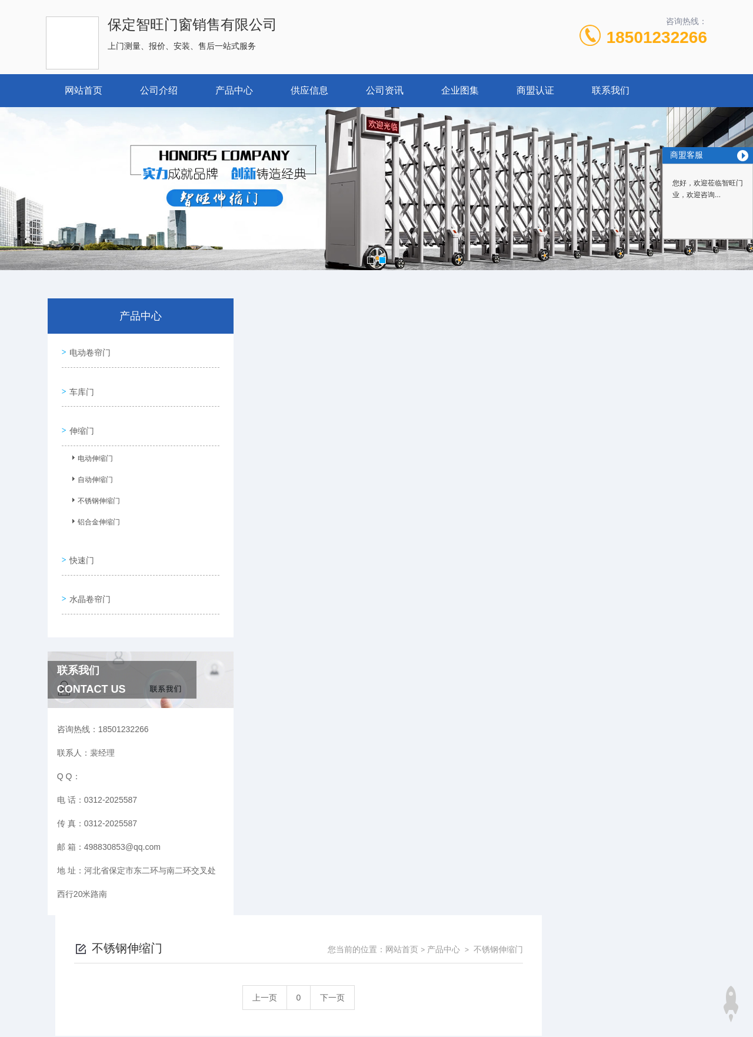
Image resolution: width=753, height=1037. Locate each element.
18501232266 (657, 37)
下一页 (497, 380)
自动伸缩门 (90, 469)
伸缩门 (79, 417)
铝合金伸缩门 (93, 511)
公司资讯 (385, 90)
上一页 (430, 380)
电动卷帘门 (87, 350)
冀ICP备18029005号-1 (459, 954)
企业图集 (460, 90)
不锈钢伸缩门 (93, 490)
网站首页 (83, 90)
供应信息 (309, 90)
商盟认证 (535, 90)
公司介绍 (159, 90)
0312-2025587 (279, 935)
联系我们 (610, 90)
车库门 (79, 383)
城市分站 (55, 1006)
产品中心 (234, 90)
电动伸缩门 (90, 448)
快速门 (79, 541)
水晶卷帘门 (87, 575)
